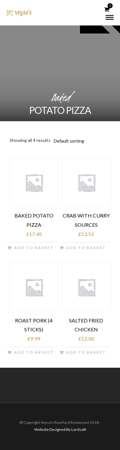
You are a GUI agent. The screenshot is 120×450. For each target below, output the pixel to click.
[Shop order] (79, 141)
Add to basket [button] (34, 247)
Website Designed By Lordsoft (60, 429)
